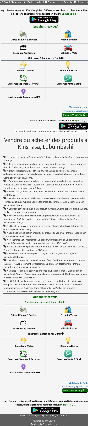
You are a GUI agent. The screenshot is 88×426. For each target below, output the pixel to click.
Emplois (66, 2)
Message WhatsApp (75, 114)
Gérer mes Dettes (69, 70)
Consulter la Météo (24, 70)
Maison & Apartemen (24, 52)
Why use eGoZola (60, 415)
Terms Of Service (27, 415)
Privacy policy (44, 415)
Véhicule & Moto (69, 52)
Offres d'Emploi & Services (24, 39)
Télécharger (52, 2)
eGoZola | (5, 2)
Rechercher (35, 2)
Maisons (79, 2)
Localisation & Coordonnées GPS (24, 97)
